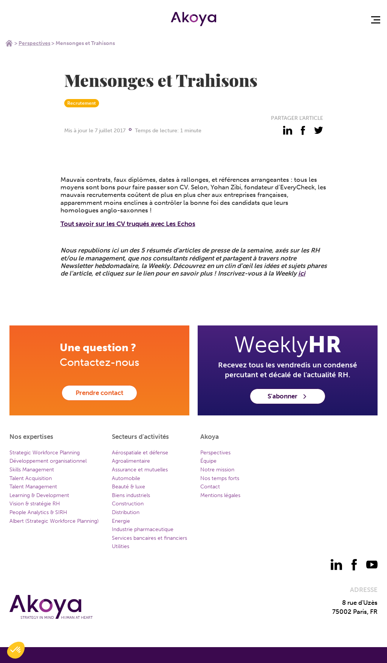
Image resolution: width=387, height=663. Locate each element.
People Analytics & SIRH (38, 512)
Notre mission (217, 469)
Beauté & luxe (128, 486)
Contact (210, 486)
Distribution (125, 512)
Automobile (126, 478)
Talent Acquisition (30, 478)
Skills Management (31, 469)
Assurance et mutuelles (140, 469)
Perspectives (34, 43)
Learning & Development (39, 495)
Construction (128, 503)
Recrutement (81, 103)
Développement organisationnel (48, 461)
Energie (121, 521)
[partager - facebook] (303, 130)
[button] (16, 650)
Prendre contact (99, 393)
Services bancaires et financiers (149, 538)
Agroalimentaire (131, 461)
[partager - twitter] (318, 130)
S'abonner (288, 396)
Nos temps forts (219, 478)
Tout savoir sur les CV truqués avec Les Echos (127, 224)
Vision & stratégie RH (34, 503)
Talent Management (33, 486)
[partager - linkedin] (287, 130)
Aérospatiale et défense (140, 452)
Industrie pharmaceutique (142, 529)
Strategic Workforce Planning (44, 452)
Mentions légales (220, 495)
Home (9, 43)
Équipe (208, 461)
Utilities (120, 546)
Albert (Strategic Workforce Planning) (54, 521)
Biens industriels (131, 495)
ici (301, 273)
